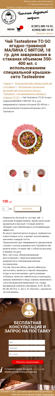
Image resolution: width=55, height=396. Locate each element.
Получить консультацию (27, 362)
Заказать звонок (45, 33)
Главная (7, 83)
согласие (37, 369)
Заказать (27, 209)
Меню (11, 29)
